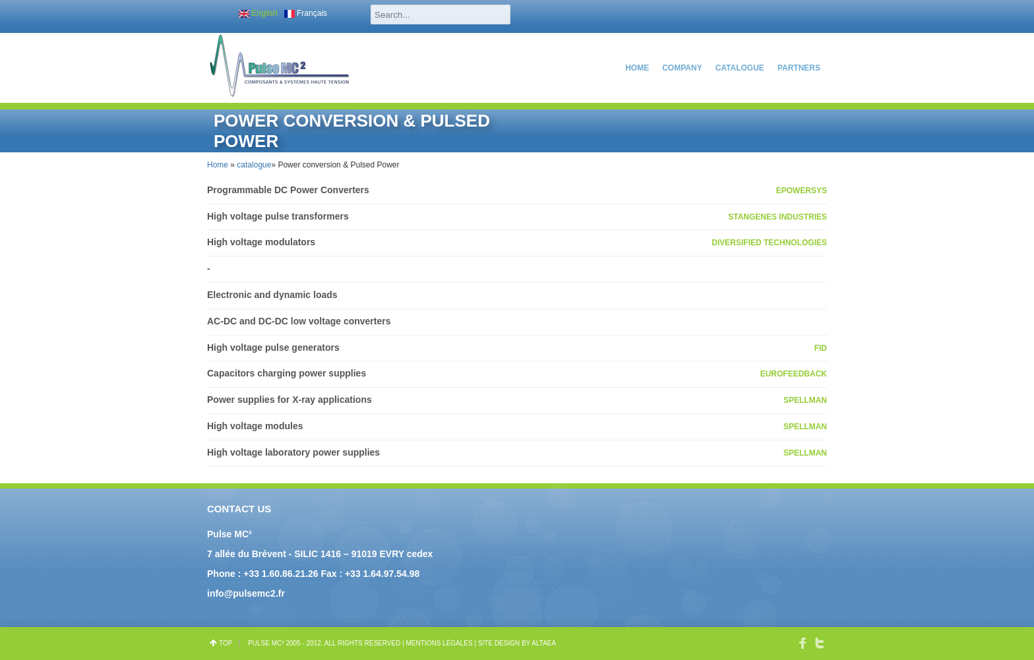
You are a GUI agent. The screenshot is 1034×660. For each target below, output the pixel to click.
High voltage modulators (261, 242)
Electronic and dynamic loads (272, 294)
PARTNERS (798, 68)
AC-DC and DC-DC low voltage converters (298, 321)
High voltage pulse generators (273, 347)
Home (637, 68)
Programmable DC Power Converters (288, 190)
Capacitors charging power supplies (286, 373)
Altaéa (544, 643)
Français (305, 13)
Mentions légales (439, 643)
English (258, 13)
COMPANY (682, 68)
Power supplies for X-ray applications (289, 399)
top (225, 643)
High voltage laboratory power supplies (293, 452)
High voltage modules (255, 426)
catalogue (739, 68)
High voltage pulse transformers (278, 216)
